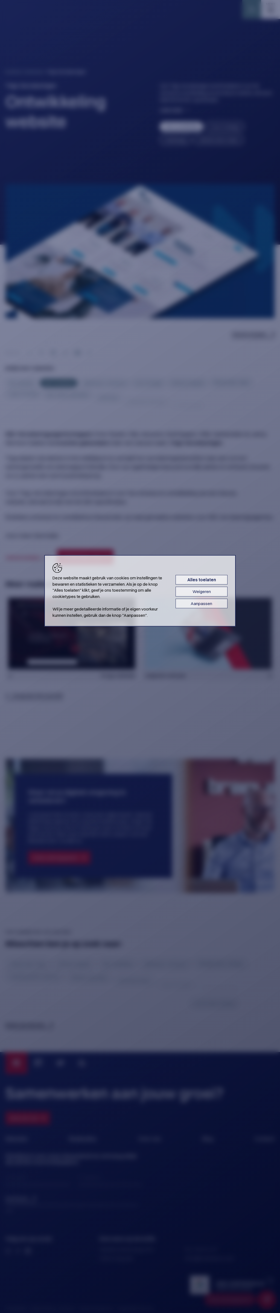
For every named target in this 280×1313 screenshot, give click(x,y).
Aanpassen (201, 603)
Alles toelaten (201, 579)
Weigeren (201, 591)
